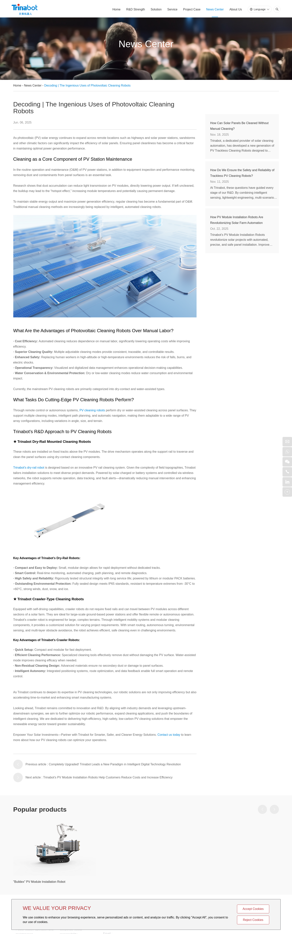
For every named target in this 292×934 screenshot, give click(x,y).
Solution (156, 9)
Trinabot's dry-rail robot (28, 467)
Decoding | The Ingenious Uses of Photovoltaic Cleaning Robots (87, 85)
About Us (235, 9)
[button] (262, 809)
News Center (215, 9)
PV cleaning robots (92, 410)
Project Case (192, 9)
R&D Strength (135, 9)
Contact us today (168, 734)
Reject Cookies (253, 919)
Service (172, 9)
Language (259, 9)
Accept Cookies (253, 908)
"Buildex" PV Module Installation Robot (39, 881)
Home (117, 9)
